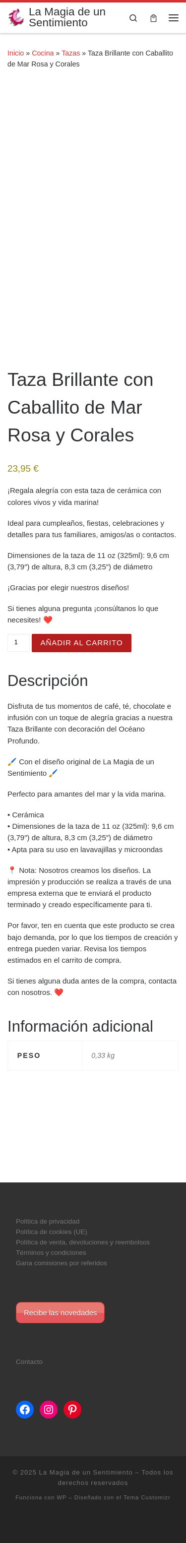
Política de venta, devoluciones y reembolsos (83, 1242)
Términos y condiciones (51, 1252)
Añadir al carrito (81, 642)
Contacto (29, 1361)
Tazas (71, 53)
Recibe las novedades (60, 1312)
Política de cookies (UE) (51, 1231)
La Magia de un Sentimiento (86, 1472)
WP (62, 1497)
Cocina (43, 53)
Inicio (15, 53)
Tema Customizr (147, 1497)
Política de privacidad (47, 1221)
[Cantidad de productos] (18, 643)
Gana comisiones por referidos (61, 1263)
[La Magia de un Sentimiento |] (16, 16)
